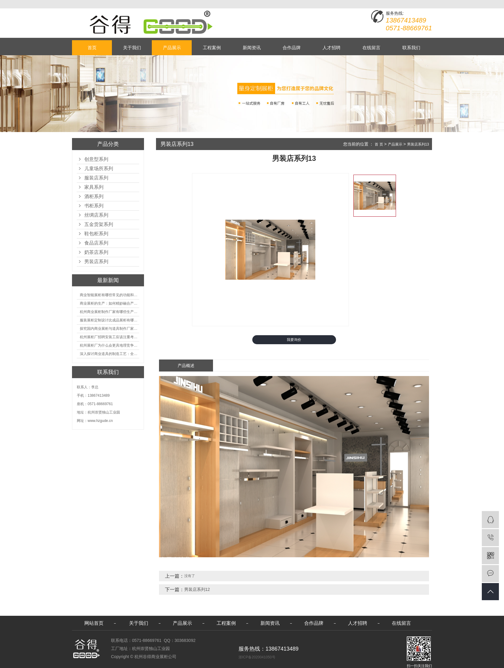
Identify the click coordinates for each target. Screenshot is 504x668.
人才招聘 (331, 47)
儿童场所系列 (98, 168)
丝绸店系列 (96, 215)
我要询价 (294, 340)
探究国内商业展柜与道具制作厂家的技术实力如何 (109, 328)
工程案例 (212, 47)
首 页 (379, 144)
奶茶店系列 (96, 252)
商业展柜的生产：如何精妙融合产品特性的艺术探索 (109, 303)
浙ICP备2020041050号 (256, 657)
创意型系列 (96, 159)
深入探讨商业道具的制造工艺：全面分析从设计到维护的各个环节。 (109, 354)
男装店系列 (96, 261)
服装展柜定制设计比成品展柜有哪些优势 (109, 320)
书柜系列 (94, 205)
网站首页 (94, 623)
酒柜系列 (94, 196)
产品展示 (172, 47)
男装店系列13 (418, 144)
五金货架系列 (98, 224)
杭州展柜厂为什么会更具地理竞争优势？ (109, 345)
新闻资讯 (252, 47)
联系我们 (411, 47)
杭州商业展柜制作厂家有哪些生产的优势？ (109, 312)
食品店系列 (96, 242)
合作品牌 (292, 47)
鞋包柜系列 (96, 233)
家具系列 (94, 187)
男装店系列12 (197, 589)
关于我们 (132, 47)
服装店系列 (96, 177)
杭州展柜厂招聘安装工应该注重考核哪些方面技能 (109, 337)
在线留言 (371, 47)
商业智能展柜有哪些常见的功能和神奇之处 (109, 295)
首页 (92, 47)
